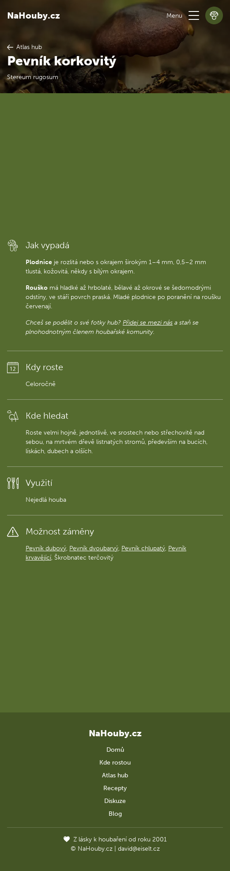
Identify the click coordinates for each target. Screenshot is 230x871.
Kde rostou (115, 762)
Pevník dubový (46, 548)
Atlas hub (115, 775)
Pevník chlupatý (143, 548)
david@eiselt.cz (139, 848)
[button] (193, 15)
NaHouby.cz (33, 15)
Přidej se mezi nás (148, 322)
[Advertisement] (115, 165)
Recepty (115, 788)
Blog (115, 814)
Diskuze (115, 801)
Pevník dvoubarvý (93, 548)
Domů (115, 750)
